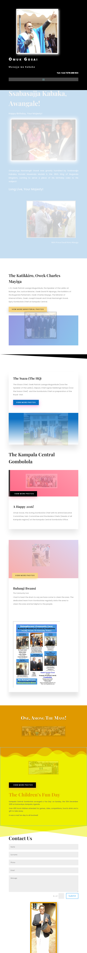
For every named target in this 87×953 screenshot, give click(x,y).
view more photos (26, 402)
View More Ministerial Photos (28, 309)
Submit (72, 895)
